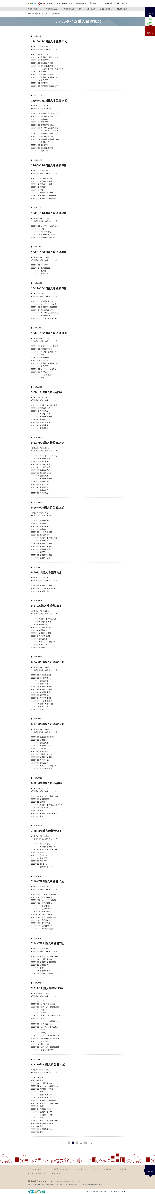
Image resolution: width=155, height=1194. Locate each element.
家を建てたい (94, 3)
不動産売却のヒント (52, 9)
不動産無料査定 (122, 9)
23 (85, 1143)
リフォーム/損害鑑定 (106, 3)
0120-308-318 (37, 1184)
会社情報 (117, 3)
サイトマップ (58, 1173)
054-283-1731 (51, 1184)
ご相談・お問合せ (106, 9)
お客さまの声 (90, 9)
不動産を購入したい (82, 3)
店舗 (58, 3)
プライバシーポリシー (38, 1173)
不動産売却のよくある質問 (73, 9)
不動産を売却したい (68, 3)
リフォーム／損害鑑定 (104, 1169)
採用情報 (124, 3)
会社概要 (123, 1169)
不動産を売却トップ (34, 9)
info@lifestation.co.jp (94, 1184)
